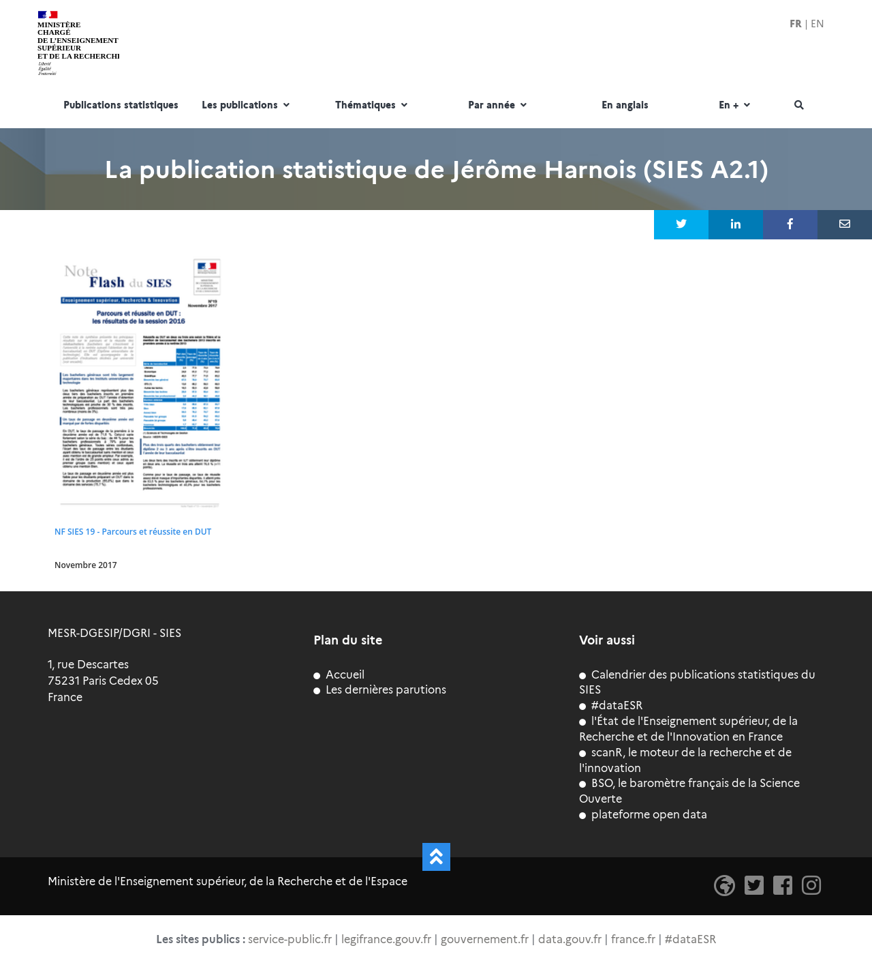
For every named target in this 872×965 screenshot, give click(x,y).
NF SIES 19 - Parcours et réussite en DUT (132, 531)
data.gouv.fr (570, 939)
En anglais (625, 105)
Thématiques (373, 105)
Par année (499, 105)
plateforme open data (643, 814)
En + (736, 105)
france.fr (633, 939)
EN (817, 24)
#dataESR (610, 705)
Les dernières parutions (379, 689)
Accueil (338, 674)
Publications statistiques (120, 105)
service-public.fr (290, 939)
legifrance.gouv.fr (386, 939)
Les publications (247, 105)
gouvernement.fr (485, 939)
